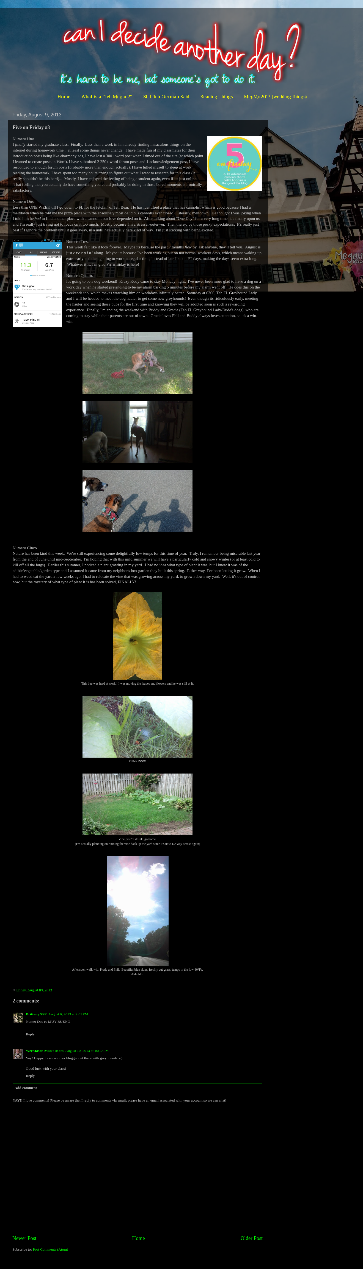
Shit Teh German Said (166, 96)
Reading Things (216, 96)
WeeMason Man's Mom (45, 1051)
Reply (30, 1034)
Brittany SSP (36, 1014)
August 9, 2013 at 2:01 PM (68, 1014)
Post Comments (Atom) (50, 1249)
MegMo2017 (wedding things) (275, 96)
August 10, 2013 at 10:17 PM (87, 1051)
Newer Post (24, 1238)
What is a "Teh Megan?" (106, 96)
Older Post (252, 1238)
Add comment (26, 1088)
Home (63, 96)
